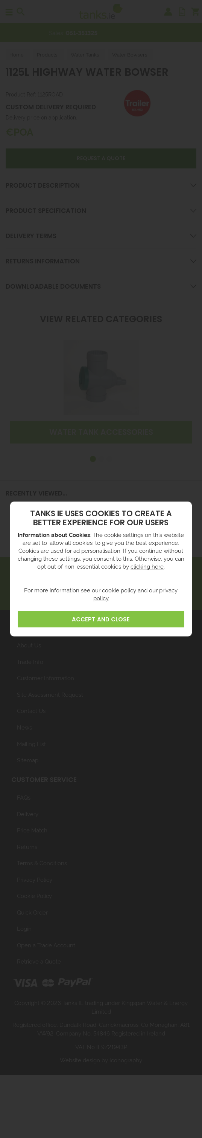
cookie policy (119, 590)
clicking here (147, 566)
